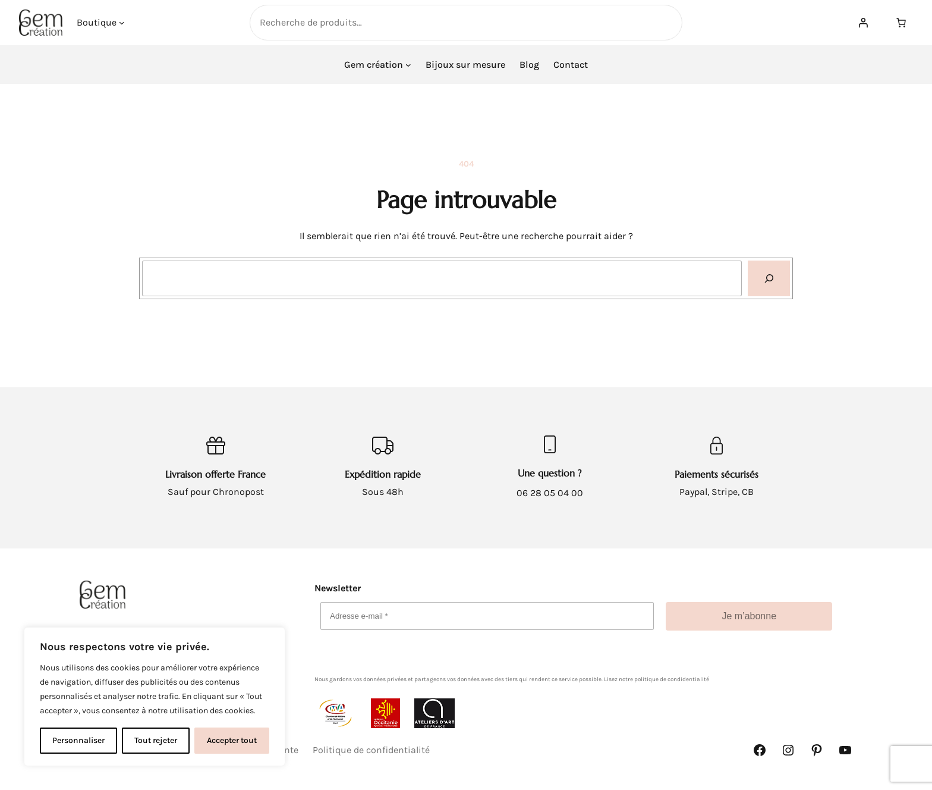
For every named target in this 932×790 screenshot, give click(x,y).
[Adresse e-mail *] (487, 616)
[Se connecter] (863, 23)
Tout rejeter (155, 740)
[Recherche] (769, 278)
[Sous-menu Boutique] (122, 23)
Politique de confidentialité (371, 749)
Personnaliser (78, 740)
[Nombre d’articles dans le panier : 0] (901, 23)
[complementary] (154, 696)
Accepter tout (232, 740)
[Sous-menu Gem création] (408, 65)
